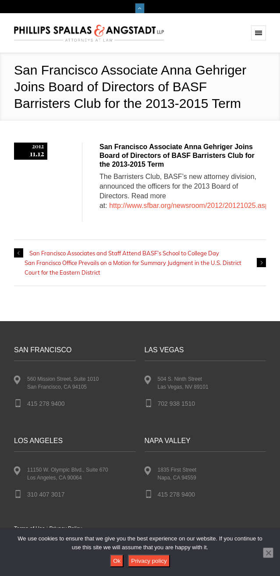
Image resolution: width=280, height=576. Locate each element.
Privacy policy (149, 561)
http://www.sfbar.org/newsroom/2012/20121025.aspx (191, 205)
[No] (268, 552)
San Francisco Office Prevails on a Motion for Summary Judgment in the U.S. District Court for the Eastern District (133, 267)
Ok (117, 561)
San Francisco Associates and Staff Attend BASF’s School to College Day (124, 253)
